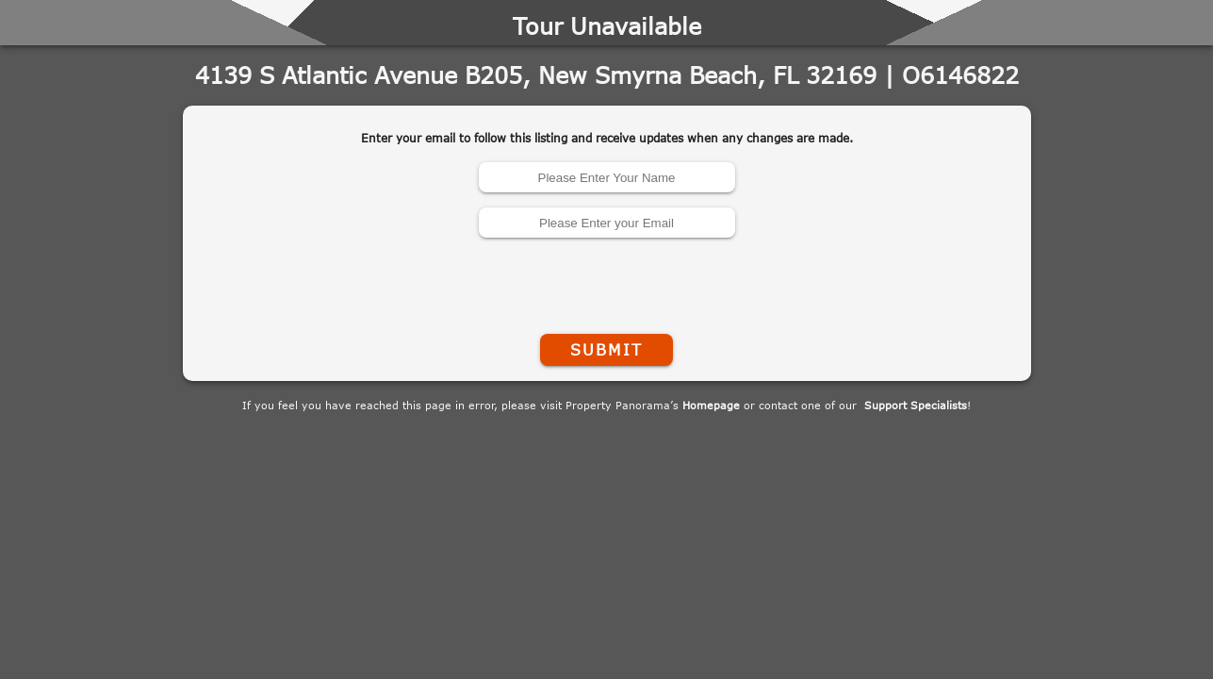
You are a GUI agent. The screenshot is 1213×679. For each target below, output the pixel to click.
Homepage (711, 405)
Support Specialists (915, 405)
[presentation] (607, 282)
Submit (606, 349)
